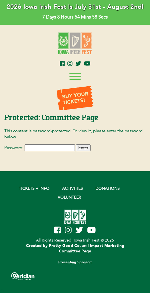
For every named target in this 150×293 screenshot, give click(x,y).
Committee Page (75, 251)
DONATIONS (107, 188)
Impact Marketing (107, 246)
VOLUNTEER (69, 197)
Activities (72, 188)
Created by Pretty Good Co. (53, 246)
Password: (39, 147)
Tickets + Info (34, 188)
